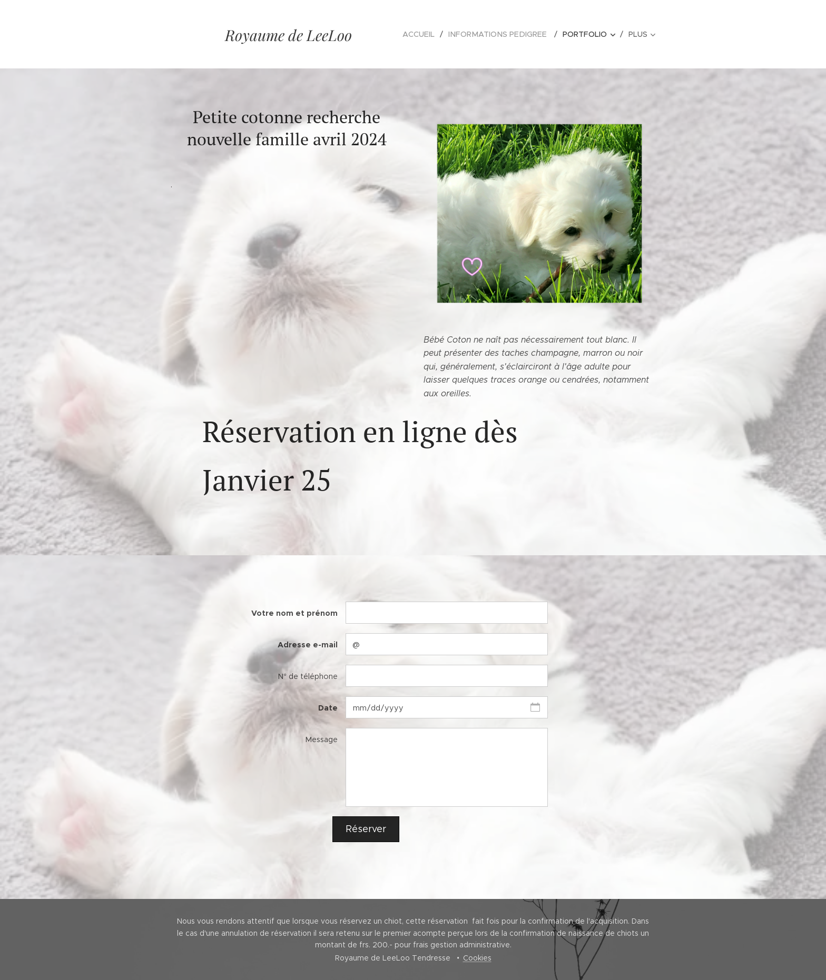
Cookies (477, 958)
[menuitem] (428, 34)
